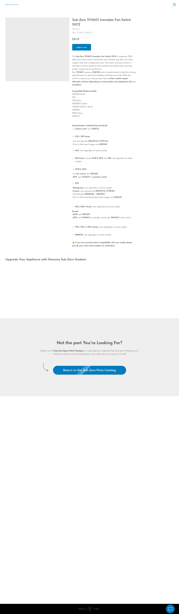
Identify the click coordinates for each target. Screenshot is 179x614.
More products (12, 4)
